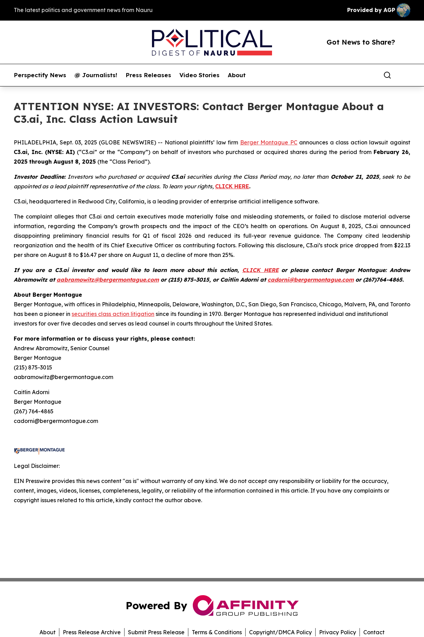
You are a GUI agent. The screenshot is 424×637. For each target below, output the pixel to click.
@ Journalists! (95, 75)
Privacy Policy (337, 632)
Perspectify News (40, 75)
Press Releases (148, 75)
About (237, 75)
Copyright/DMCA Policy (280, 632)
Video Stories (199, 75)
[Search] (387, 75)
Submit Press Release (156, 632)
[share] (405, 75)
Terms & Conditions (217, 632)
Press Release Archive (92, 632)
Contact (374, 632)
